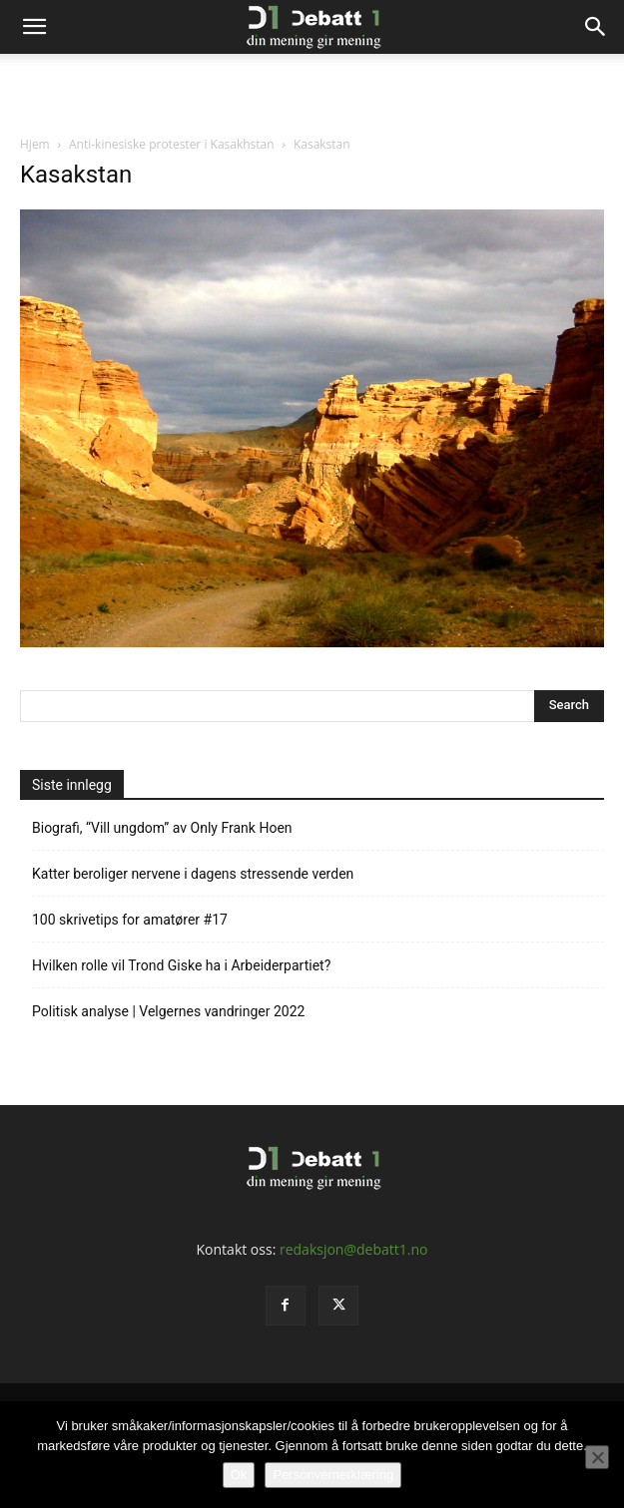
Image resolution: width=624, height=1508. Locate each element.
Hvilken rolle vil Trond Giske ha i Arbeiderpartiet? (181, 965)
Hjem (35, 144)
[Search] (596, 27)
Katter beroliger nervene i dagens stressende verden (192, 874)
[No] (597, 1457)
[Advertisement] (312, 89)
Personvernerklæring (333, 1474)
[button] (34, 27)
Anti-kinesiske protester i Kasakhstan (172, 144)
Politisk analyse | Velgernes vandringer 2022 (168, 1011)
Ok (239, 1474)
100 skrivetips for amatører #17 (130, 920)
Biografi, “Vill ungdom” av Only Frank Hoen (162, 828)
